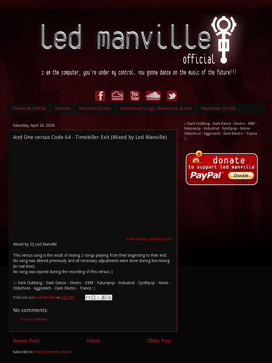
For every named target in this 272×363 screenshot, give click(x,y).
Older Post (159, 341)
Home (93, 341)
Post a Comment (33, 319)
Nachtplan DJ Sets (218, 108)
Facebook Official (29, 108)
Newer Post (26, 341)
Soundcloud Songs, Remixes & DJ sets (156, 108)
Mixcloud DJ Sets (95, 108)
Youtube (62, 108)
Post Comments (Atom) (52, 352)
